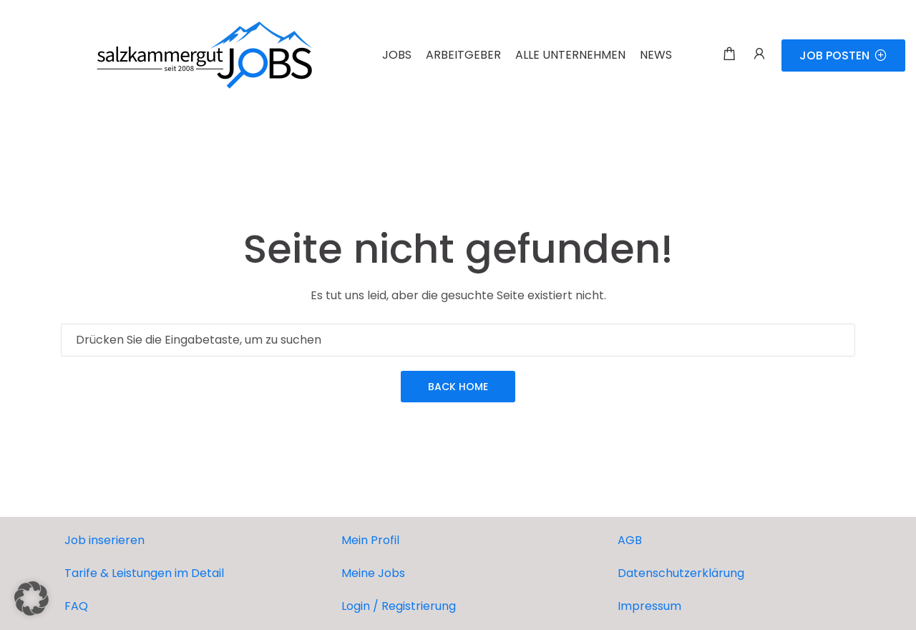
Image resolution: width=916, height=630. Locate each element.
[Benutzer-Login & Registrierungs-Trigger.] (759, 55)
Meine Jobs (373, 573)
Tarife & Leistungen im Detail (144, 573)
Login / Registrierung (398, 606)
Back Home (458, 386)
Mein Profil (370, 540)
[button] (31, 598)
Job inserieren (104, 540)
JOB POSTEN (843, 55)
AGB (630, 540)
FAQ (76, 606)
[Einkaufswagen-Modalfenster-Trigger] (729, 55)
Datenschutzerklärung (681, 573)
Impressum (649, 606)
